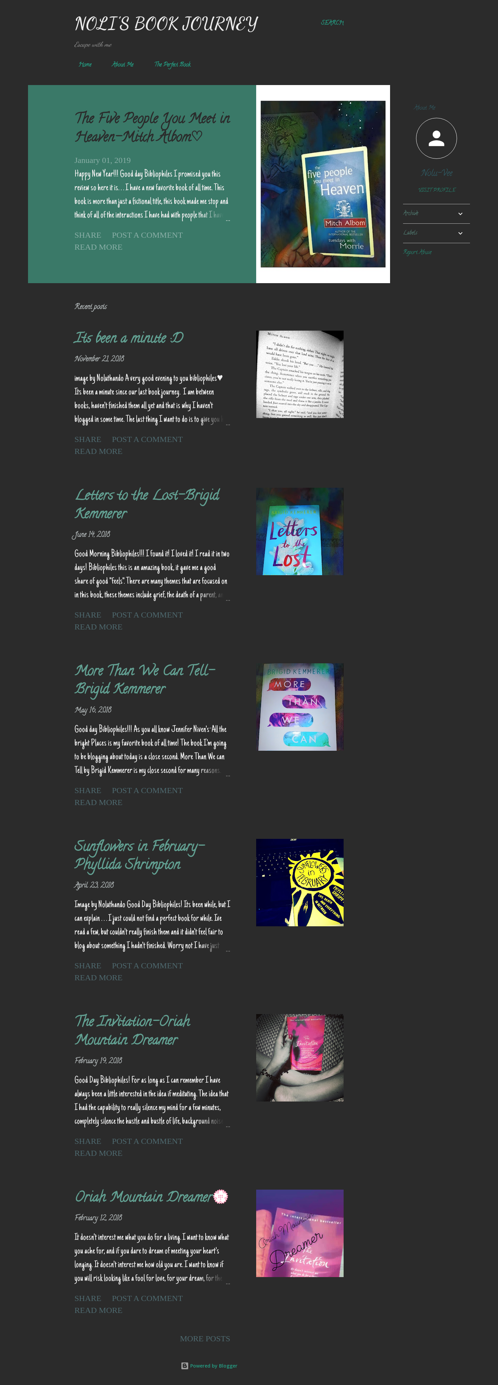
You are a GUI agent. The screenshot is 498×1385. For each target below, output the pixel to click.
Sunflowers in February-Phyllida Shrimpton (139, 857)
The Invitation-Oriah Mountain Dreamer (132, 1032)
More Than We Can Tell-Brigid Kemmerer (144, 681)
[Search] (332, 23)
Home (80, 65)
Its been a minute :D (128, 339)
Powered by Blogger (209, 1365)
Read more (98, 247)
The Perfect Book (168, 65)
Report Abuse (417, 253)
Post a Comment (147, 235)
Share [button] (87, 235)
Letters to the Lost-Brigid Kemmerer (146, 506)
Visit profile (436, 190)
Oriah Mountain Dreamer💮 (151, 1198)
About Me (118, 65)
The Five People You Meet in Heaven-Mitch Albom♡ (152, 129)
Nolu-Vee (436, 174)
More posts (205, 1338)
